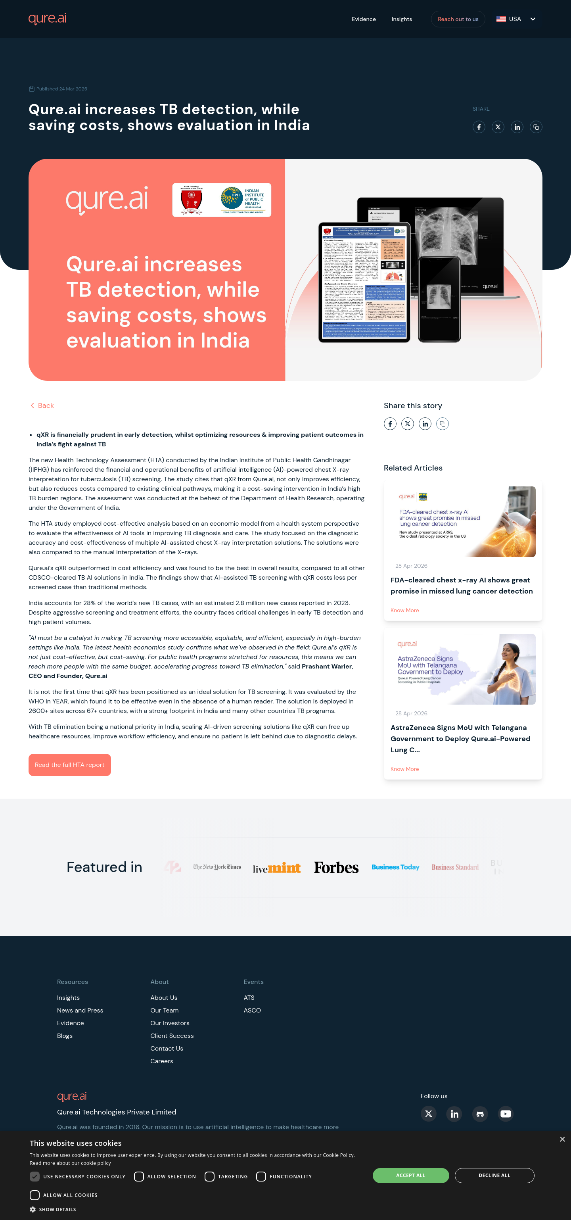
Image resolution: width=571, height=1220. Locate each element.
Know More (405, 610)
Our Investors (170, 1023)
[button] (195, 1209)
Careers (161, 1061)
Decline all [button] (494, 1175)
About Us (163, 997)
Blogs (65, 1036)
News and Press (80, 1010)
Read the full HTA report (70, 765)
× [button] (562, 1140)
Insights (402, 19)
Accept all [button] (410, 1175)
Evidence (364, 19)
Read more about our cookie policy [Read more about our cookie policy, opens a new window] (70, 1163)
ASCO (252, 1010)
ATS (248, 997)
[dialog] (285, 1175)
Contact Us (166, 1048)
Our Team (164, 1010)
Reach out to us (458, 19)
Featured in (104, 867)
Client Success (172, 1036)
